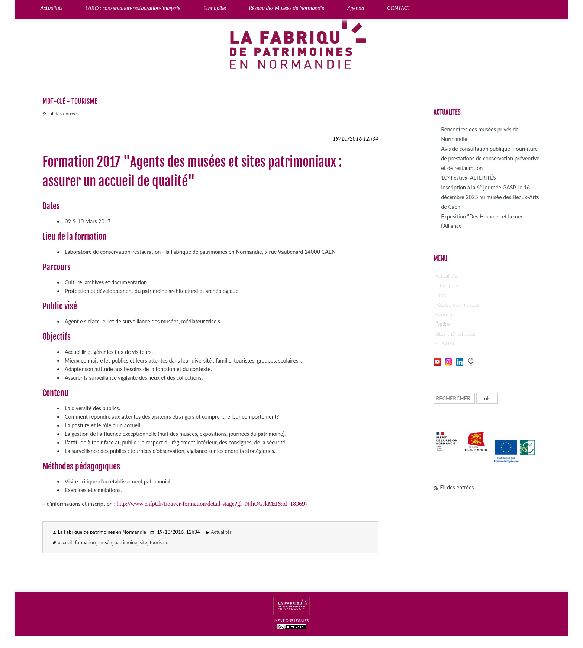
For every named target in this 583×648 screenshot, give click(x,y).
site (143, 542)
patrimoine (126, 542)
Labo (441, 295)
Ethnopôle (447, 285)
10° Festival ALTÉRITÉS (468, 178)
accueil (65, 542)
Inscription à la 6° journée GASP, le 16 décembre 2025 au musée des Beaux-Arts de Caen (490, 197)
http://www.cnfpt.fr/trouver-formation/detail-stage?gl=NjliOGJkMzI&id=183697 (212, 504)
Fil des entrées (63, 113)
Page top (553, 607)
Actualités (221, 532)
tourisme (158, 542)
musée (105, 542)
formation (85, 542)
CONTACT (447, 343)
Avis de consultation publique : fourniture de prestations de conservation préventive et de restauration (490, 158)
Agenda (444, 314)
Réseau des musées (457, 304)
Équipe (443, 324)
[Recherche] (454, 398)
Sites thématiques (455, 334)
